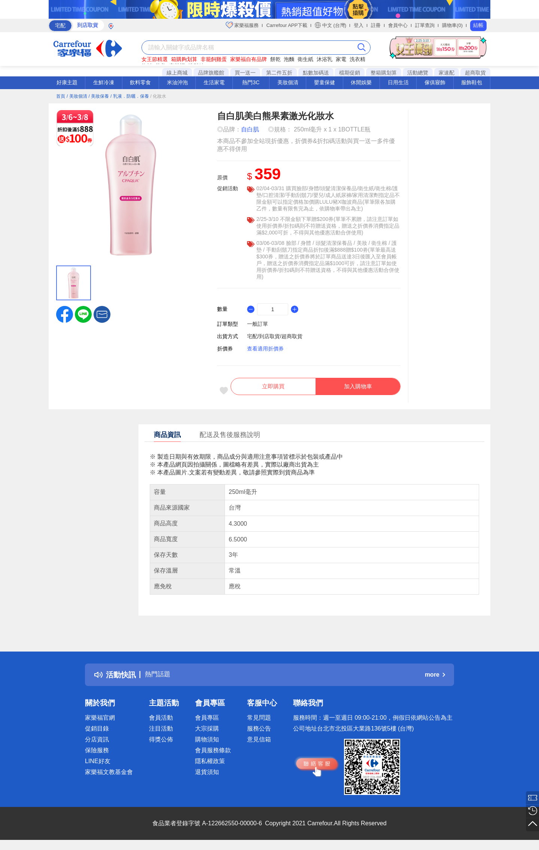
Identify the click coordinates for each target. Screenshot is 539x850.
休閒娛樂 (361, 82)
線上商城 (177, 73)
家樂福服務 (242, 25)
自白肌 (250, 129)
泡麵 (289, 59)
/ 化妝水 (158, 96)
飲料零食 (140, 82)
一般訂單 (257, 324)
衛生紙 (305, 59)
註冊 (376, 25)
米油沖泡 (177, 82)
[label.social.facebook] (64, 314)
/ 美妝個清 (77, 96)
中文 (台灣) (330, 25)
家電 (341, 59)
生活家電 (214, 82)
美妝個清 (287, 82)
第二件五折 (279, 73)
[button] (102, 314)
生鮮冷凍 (103, 82)
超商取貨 (475, 73)
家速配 (446, 73)
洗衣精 (357, 59)
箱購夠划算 (184, 59)
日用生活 (398, 82)
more (435, 679)
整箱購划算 (384, 73)
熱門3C (250, 82)
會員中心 (398, 25)
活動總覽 (417, 73)
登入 (358, 25)
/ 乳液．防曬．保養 (129, 96)
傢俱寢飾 (434, 82)
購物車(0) (452, 25)
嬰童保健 (324, 82)
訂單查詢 (425, 25)
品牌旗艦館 (211, 73)
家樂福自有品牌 (248, 59)
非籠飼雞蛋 (214, 59)
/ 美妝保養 (98, 96)
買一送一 (245, 73)
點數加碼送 (316, 73)
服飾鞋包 (471, 82)
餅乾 (275, 59)
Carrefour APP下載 (286, 25)
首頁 (60, 96)
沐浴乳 (324, 59)
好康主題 (67, 82)
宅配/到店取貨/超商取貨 (274, 336)
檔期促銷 (349, 73)
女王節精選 (154, 59)
